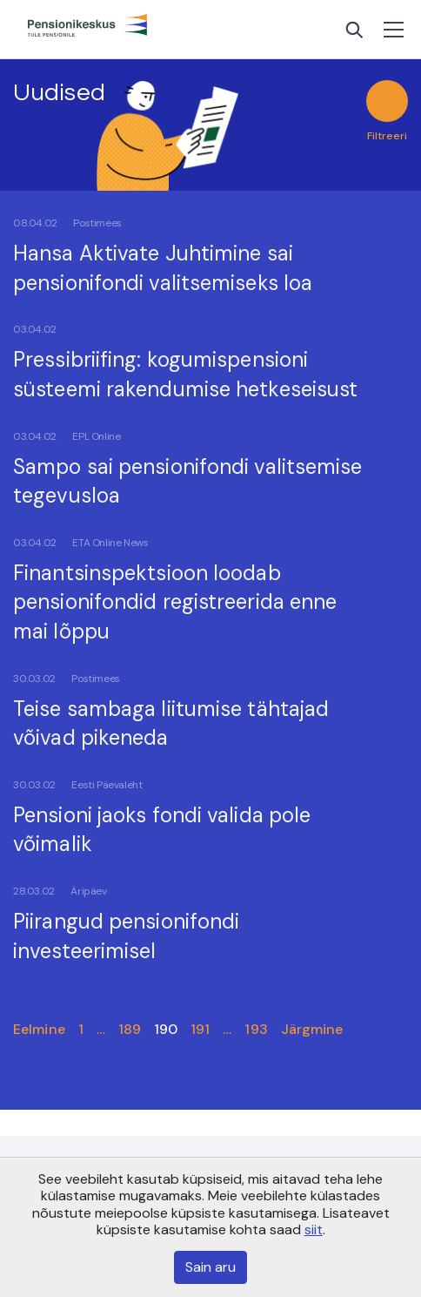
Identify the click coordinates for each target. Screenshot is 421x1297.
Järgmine (312, 1029)
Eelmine (39, 1029)
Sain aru (210, 1267)
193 (255, 1029)
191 (200, 1029)
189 (129, 1029)
